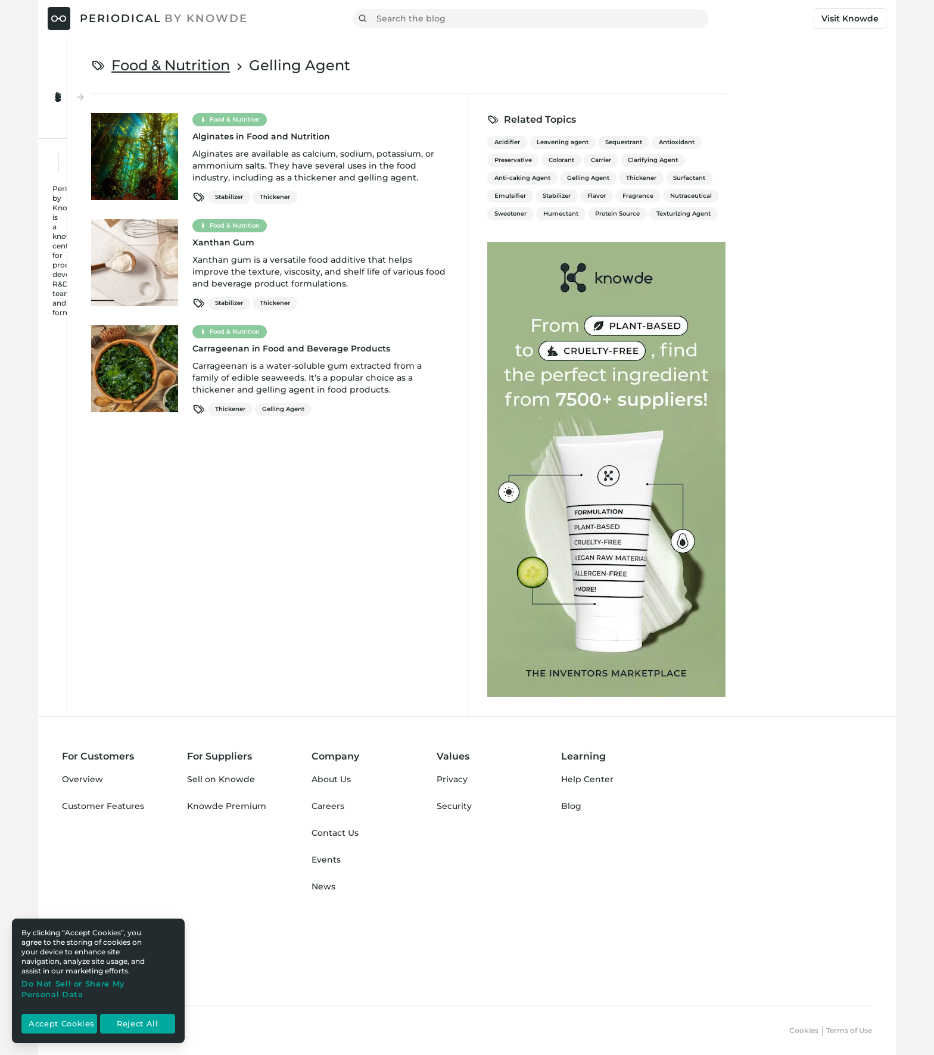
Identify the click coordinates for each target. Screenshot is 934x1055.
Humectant (707, 213)
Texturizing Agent (830, 213)
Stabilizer (376, 197)
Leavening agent (709, 142)
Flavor (743, 196)
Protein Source (764, 213)
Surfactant (836, 178)
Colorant (708, 160)
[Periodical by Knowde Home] (148, 18)
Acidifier (654, 142)
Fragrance (784, 196)
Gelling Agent (430, 409)
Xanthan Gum (370, 242)
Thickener (421, 197)
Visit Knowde (850, 18)
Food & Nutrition (317, 65)
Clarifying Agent (799, 160)
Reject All (137, 1024)
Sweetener (657, 213)
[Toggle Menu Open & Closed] (125, 70)
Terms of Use (849, 1030)
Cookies (803, 1030)
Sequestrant (770, 142)
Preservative (659, 160)
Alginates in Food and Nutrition (408, 136)
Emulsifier (657, 196)
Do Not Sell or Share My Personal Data (73, 989)
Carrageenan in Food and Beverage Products (438, 348)
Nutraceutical (837, 196)
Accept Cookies (62, 1024)
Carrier (747, 160)
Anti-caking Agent (669, 178)
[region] (98, 981)
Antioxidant (823, 142)
